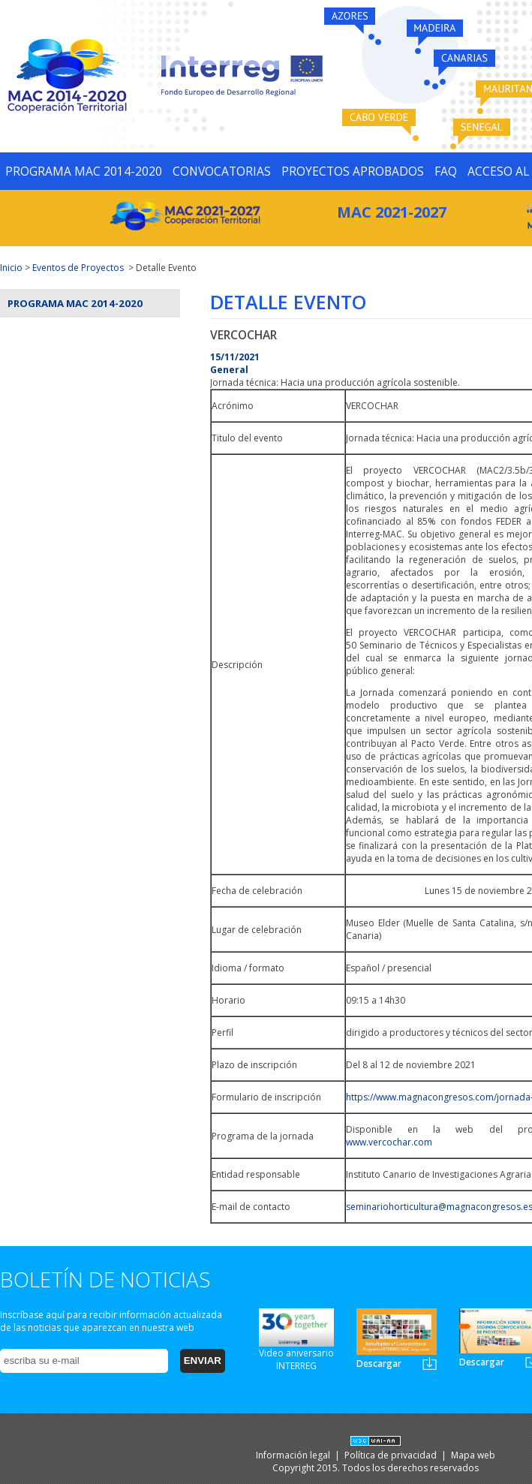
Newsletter (429, 1363)
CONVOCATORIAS (222, 171)
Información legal (294, 1455)
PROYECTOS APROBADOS (352, 171)
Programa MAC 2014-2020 (75, 303)
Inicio (11, 267)
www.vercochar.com (389, 1142)
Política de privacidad (391, 1455)
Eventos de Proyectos (78, 267)
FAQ (445, 171)
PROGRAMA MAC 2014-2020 (83, 171)
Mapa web (473, 1455)
